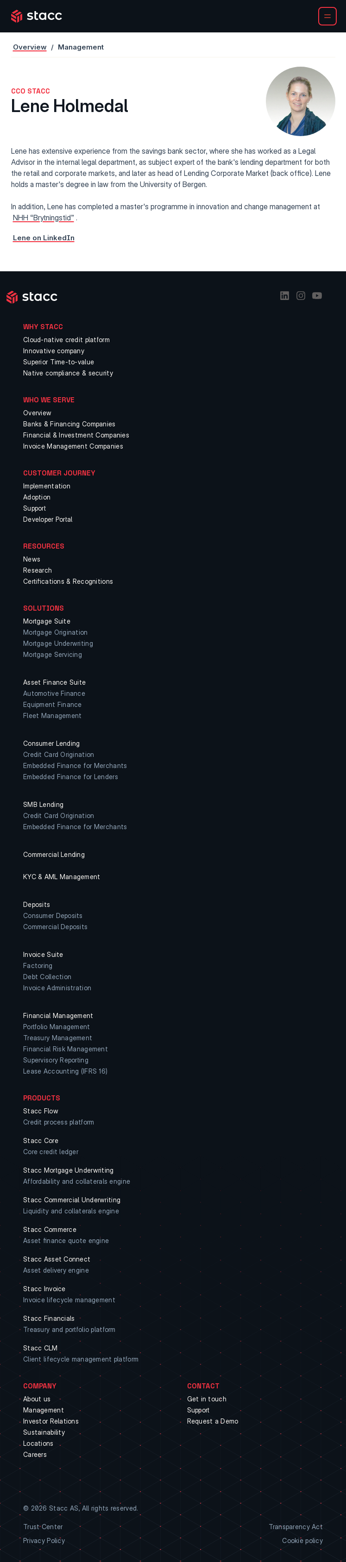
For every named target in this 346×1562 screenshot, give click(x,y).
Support (34, 508)
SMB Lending (43, 804)
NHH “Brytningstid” (43, 217)
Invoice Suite (43, 954)
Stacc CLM (40, 1348)
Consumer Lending (51, 743)
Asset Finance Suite (54, 682)
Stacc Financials (49, 1318)
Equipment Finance (52, 704)
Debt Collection (47, 977)
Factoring (38, 965)
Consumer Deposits (53, 915)
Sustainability (44, 1432)
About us (36, 1399)
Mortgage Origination (55, 632)
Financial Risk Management (65, 1049)
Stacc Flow (40, 1111)
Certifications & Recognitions (68, 581)
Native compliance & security (68, 373)
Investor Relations (51, 1421)
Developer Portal (47, 519)
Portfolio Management (56, 1027)
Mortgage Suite (46, 621)
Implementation (46, 486)
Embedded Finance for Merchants (75, 765)
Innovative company (53, 351)
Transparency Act (296, 1527)
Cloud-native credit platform (66, 340)
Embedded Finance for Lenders (70, 777)
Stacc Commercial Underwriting (71, 1200)
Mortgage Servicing (52, 654)
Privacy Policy (44, 1540)
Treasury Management (57, 1038)
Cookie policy (302, 1540)
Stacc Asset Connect (56, 1259)
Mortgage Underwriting (58, 643)
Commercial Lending (54, 854)
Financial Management (58, 1015)
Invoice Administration (57, 988)
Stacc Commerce (49, 1229)
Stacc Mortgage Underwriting (68, 1170)
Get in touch (206, 1399)
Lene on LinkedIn (44, 237)
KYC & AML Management (62, 877)
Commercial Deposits (55, 927)
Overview (30, 47)
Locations (38, 1443)
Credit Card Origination (58, 754)
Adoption (36, 497)
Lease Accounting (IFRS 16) (65, 1071)
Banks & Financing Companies (69, 424)
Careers (35, 1454)
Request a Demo (213, 1421)
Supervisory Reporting (55, 1060)
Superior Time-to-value (58, 362)
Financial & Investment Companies (76, 435)
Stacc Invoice (44, 1289)
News (31, 559)
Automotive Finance (54, 693)
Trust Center (43, 1527)
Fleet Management (52, 715)
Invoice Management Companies (73, 446)
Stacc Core (40, 1140)
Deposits (36, 904)
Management (43, 1410)
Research (37, 570)
